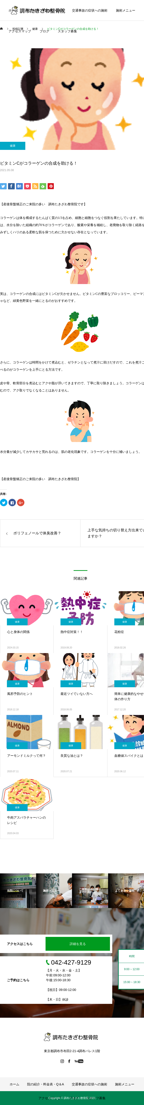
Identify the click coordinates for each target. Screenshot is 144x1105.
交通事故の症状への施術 (89, 10)
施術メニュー (125, 10)
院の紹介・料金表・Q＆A (45, 10)
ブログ (44, 31)
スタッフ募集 (67, 31)
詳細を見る (78, 944)
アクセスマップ (20, 31)
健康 (12, 145)
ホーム (13, 10)
